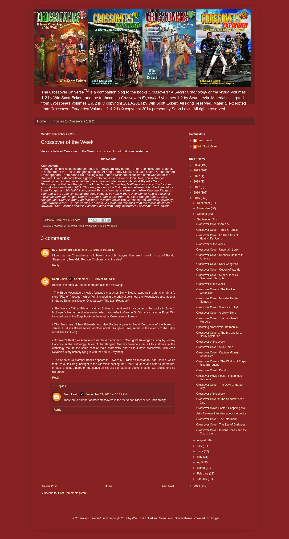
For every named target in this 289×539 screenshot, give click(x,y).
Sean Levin (59, 279)
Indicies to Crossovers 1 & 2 (73, 121)
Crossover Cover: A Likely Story (216, 312)
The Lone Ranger (108, 225)
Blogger (214, 518)
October (202, 213)
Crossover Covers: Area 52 (213, 224)
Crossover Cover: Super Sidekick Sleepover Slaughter (217, 276)
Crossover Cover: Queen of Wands (218, 269)
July (200, 446)
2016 (197, 192)
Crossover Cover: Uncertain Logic (217, 249)
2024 (197, 165)
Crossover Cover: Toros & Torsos (217, 229)
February (203, 473)
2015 (197, 198)
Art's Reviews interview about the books (221, 413)
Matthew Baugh (88, 225)
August (202, 440)
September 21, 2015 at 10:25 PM (94, 279)
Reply (56, 265)
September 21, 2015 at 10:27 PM (106, 394)
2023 (197, 170)
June (200, 451)
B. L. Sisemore (62, 249)
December (204, 203)
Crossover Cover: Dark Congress (217, 264)
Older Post (167, 486)
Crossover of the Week (64, 225)
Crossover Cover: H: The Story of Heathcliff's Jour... (217, 237)
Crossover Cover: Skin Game (214, 347)
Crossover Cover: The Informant (216, 419)
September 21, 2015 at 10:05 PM (93, 249)
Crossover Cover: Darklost (212, 370)
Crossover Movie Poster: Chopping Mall (221, 408)
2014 (197, 485)
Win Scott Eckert (208, 146)
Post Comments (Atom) (73, 493)
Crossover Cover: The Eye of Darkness (220, 424)
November (204, 208)
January (202, 479)
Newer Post (49, 486)
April (200, 462)
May (200, 456)
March (201, 468)
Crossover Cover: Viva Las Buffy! (217, 307)
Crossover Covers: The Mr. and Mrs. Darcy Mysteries (219, 334)
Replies (61, 386)
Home (41, 121)
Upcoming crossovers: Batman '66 (217, 327)
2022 (197, 176)
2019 (197, 181)
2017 (197, 187)
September (204, 219)
